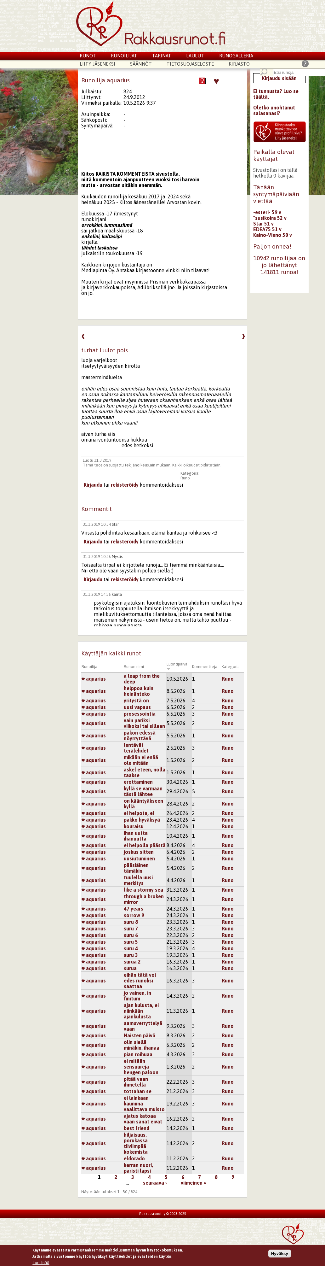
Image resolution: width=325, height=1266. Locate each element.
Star (115, 524)
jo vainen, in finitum (137, 995)
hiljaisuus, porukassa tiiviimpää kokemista (136, 1143)
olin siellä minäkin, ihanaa (141, 1045)
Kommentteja (204, 666)
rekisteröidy (125, 485)
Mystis (117, 556)
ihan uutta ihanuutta (136, 835)
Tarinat (161, 55)
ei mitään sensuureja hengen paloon (141, 1066)
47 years (133, 908)
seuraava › (155, 1183)
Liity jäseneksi (97, 64)
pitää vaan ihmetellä (136, 1081)
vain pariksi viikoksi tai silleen (144, 723)
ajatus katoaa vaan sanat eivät (143, 1118)
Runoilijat (124, 55)
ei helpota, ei (139, 813)
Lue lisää (40, 1263)
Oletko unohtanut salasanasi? (274, 110)
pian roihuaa (138, 1054)
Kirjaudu (93, 485)
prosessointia (140, 714)
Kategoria (231, 666)
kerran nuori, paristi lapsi (138, 1168)
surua (130, 968)
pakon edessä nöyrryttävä (140, 735)
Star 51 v (263, 223)
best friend (136, 1128)
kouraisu (134, 826)
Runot (88, 55)
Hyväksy (279, 1253)
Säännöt (141, 64)
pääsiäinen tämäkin (136, 868)
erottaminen (138, 782)
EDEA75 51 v (267, 229)
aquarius (94, 679)
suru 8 (131, 922)
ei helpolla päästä (145, 845)
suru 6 (131, 935)
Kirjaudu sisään (279, 78)
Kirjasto (239, 64)
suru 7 (131, 928)
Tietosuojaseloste (190, 64)
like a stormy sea (143, 890)
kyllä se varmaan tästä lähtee (143, 791)
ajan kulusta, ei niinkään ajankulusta (141, 1010)
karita (117, 594)
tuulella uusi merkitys (138, 880)
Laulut (195, 55)
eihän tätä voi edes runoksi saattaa (140, 980)
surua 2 (132, 961)
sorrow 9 (134, 915)
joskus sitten (139, 852)
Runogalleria (236, 55)
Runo (185, 478)
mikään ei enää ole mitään (141, 760)
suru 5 (131, 942)
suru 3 (131, 955)
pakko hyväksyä (142, 820)
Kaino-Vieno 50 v (272, 235)
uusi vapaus (137, 707)
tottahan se (137, 1091)
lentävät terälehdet (136, 747)
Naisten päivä (139, 1035)
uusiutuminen (139, 858)
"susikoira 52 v (270, 218)
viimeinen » (193, 1183)
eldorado (134, 1158)
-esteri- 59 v (267, 212)
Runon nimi (134, 666)
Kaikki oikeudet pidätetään (196, 465)
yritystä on (136, 700)
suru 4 (131, 948)
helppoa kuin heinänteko (138, 691)
